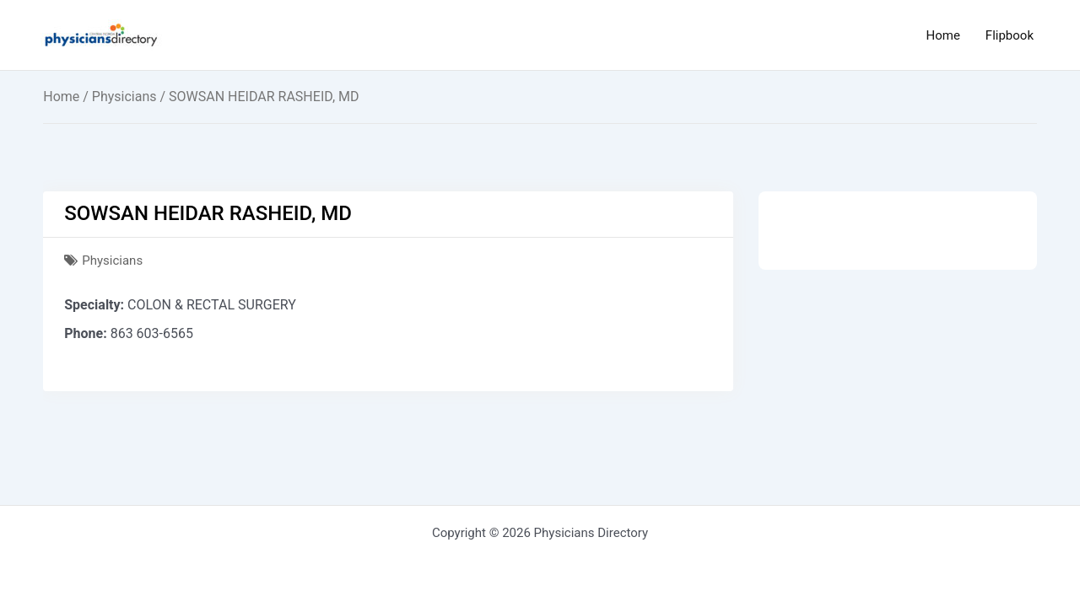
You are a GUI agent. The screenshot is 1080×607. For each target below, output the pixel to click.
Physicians (124, 97)
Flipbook (1010, 35)
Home (942, 35)
